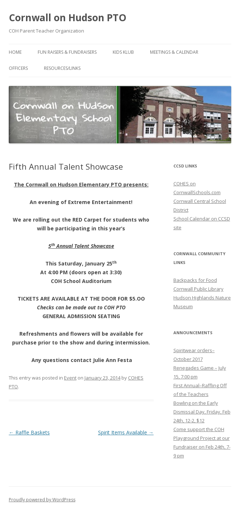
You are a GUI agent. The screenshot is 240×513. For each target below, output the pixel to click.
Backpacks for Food (195, 280)
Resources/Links (62, 68)
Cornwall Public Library (198, 289)
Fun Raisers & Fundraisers (67, 52)
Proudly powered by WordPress (42, 500)
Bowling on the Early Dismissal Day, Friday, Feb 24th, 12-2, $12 (201, 412)
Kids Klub (123, 52)
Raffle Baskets (29, 432)
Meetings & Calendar (174, 52)
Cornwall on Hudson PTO (67, 17)
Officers (18, 68)
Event (70, 377)
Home (15, 52)
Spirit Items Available (126, 432)
